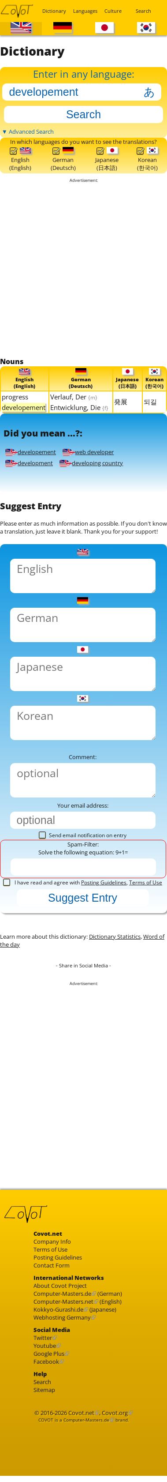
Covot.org (115, 1413)
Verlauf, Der (73, 396)
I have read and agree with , (82, 882)
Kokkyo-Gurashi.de (58, 1309)
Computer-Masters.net (63, 1301)
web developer (88, 452)
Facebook (46, 1361)
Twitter (42, 1338)
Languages (83, 11)
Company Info (52, 1241)
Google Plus (48, 1354)
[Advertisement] (82, 270)
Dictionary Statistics (115, 936)
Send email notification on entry (82, 835)
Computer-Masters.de (62, 1294)
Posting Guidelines (103, 882)
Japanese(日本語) (107, 159)
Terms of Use (145, 882)
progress (15, 396)
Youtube (44, 1346)
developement (30, 452)
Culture (113, 11)
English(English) (20, 159)
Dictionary (52, 11)
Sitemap (44, 1390)
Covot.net (81, 1413)
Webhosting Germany (62, 1317)
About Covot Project (60, 1286)
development (29, 463)
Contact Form (51, 1265)
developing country (91, 463)
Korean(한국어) (147, 159)
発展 (120, 401)
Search (143, 11)
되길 (150, 401)
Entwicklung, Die (79, 407)
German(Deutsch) (63, 159)
